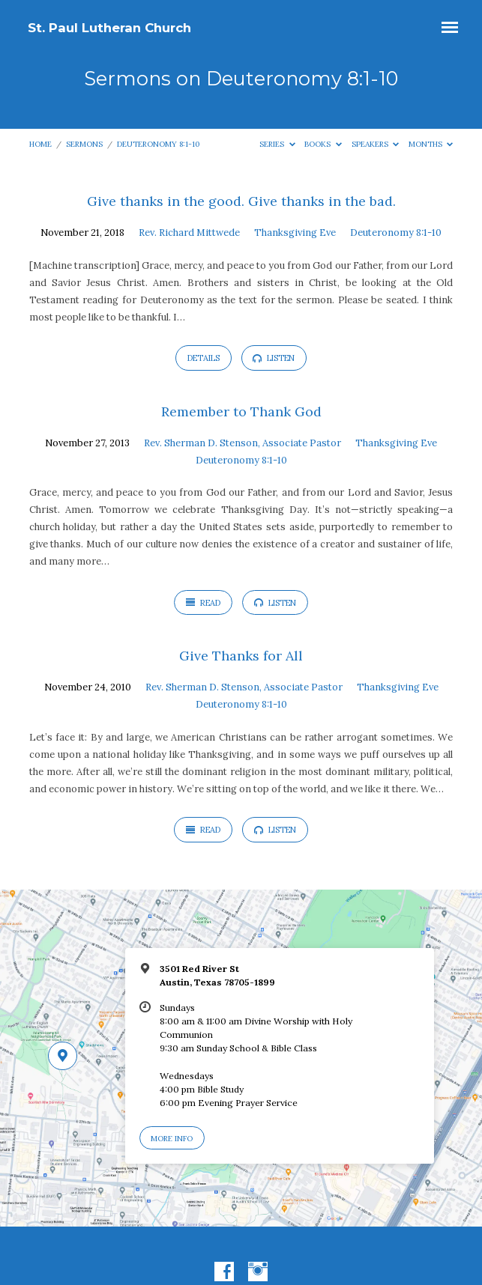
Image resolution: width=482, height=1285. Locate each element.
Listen (274, 358)
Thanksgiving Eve (295, 232)
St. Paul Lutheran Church (109, 27)
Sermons (84, 144)
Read (203, 603)
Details (203, 358)
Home (40, 144)
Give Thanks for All (241, 655)
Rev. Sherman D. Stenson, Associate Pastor (242, 443)
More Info (172, 1138)
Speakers (376, 144)
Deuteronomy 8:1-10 (158, 144)
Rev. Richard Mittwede (189, 232)
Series (277, 144)
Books (323, 144)
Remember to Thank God (241, 411)
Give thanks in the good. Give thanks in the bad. (241, 201)
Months (431, 144)
